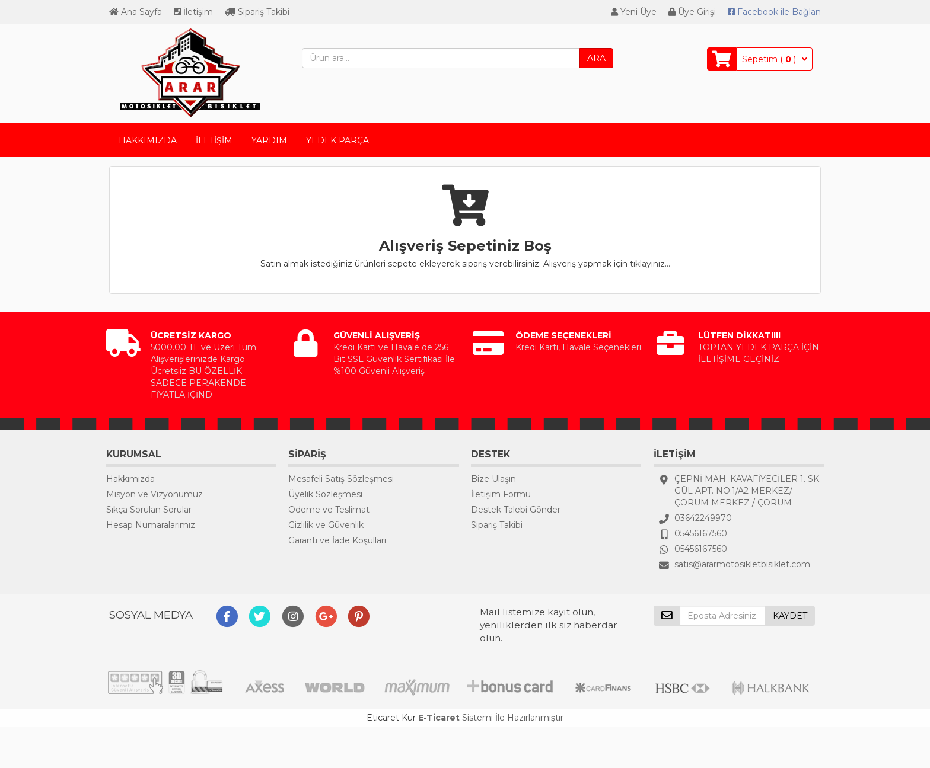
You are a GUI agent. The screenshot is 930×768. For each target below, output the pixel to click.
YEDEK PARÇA (337, 140)
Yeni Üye (634, 12)
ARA (596, 58)
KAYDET (790, 615)
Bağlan (774, 12)
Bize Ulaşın (493, 478)
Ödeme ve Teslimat (329, 509)
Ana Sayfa (135, 12)
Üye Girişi (692, 12)
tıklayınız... (650, 263)
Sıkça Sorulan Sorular (149, 509)
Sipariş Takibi (257, 12)
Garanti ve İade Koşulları (337, 540)
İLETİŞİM (214, 140)
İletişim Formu (501, 494)
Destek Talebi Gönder (515, 509)
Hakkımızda (130, 478)
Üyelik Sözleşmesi (325, 494)
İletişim (193, 12)
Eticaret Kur (391, 717)
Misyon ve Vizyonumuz (154, 494)
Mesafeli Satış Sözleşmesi (341, 478)
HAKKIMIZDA (148, 140)
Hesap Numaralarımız (150, 525)
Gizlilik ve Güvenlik (326, 525)
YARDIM (269, 140)
